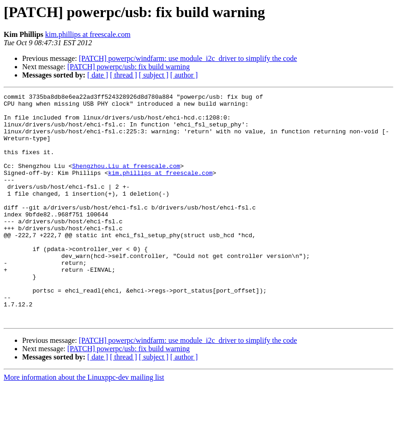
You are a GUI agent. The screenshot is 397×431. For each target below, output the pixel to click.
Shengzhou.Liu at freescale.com (126, 181)
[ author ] (184, 75)
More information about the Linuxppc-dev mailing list (84, 423)
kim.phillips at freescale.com (88, 34)
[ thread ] (123, 75)
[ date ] (97, 75)
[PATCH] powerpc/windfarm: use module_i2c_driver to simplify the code (188, 58)
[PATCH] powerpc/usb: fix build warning (128, 67)
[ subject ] (153, 75)
